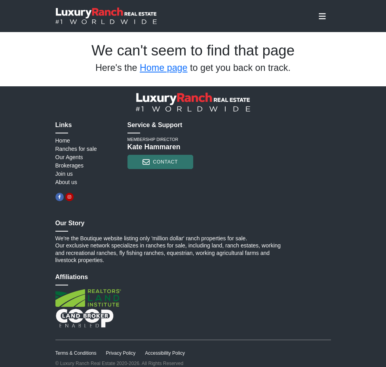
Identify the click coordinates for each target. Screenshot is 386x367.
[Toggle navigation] (322, 16)
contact (160, 161)
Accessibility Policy (165, 353)
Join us (64, 174)
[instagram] (69, 197)
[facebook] (59, 197)
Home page (164, 68)
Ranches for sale (76, 149)
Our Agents (69, 157)
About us (66, 182)
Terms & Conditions (76, 353)
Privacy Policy (121, 353)
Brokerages (69, 165)
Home (62, 140)
